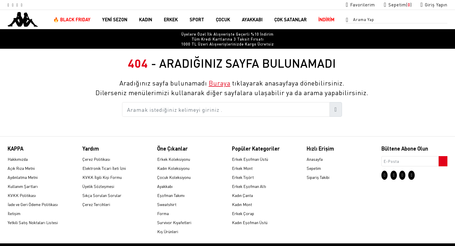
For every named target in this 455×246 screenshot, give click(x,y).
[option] (227, 35)
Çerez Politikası (96, 150)
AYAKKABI (252, 20)
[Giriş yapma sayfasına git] (432, 4)
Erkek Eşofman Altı (249, 177)
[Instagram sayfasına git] (10, 5)
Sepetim (314, 159)
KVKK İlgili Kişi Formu (102, 168)
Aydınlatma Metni (23, 168)
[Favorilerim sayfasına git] (351, 4)
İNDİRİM (326, 20)
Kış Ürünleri (167, 222)
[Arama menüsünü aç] (349, 20)
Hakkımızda (18, 150)
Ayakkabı (165, 177)
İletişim (14, 204)
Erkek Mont (242, 159)
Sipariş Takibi (318, 168)
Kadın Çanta (242, 186)
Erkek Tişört (243, 168)
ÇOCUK (223, 20)
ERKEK (171, 20)
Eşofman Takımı (171, 186)
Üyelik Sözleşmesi (98, 177)
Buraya (219, 74)
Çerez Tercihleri (96, 195)
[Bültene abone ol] (442, 151)
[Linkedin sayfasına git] (31, 5)
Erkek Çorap (243, 204)
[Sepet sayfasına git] (392, 4)
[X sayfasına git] (17, 5)
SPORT (197, 20)
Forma (163, 204)
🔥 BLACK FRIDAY (72, 20)
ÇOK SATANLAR (290, 20)
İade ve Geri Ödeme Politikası (33, 195)
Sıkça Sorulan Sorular (101, 186)
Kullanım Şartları (23, 177)
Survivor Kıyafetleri (174, 213)
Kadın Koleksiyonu (173, 159)
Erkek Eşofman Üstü (250, 150)
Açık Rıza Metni (21, 159)
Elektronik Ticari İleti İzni (104, 159)
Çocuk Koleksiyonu (174, 168)
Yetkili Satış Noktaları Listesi (33, 213)
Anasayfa (315, 150)
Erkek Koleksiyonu (173, 150)
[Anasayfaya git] (23, 19)
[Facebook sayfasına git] (24, 5)
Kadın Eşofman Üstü (250, 213)
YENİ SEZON (114, 20)
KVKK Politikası (22, 186)
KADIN (145, 20)
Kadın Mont (242, 195)
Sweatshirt (166, 195)
